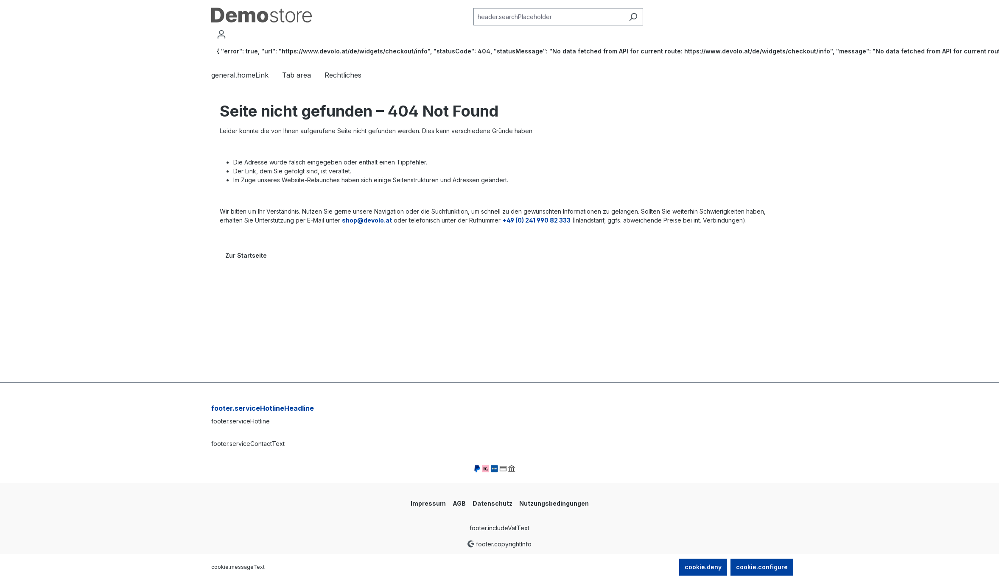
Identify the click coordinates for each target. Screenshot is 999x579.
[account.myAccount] (221, 34)
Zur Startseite (246, 255)
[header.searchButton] (633, 16)
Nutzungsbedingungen (554, 503)
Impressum (428, 503)
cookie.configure (762, 567)
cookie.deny (703, 567)
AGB (459, 503)
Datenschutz (492, 503)
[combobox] (548, 16)
